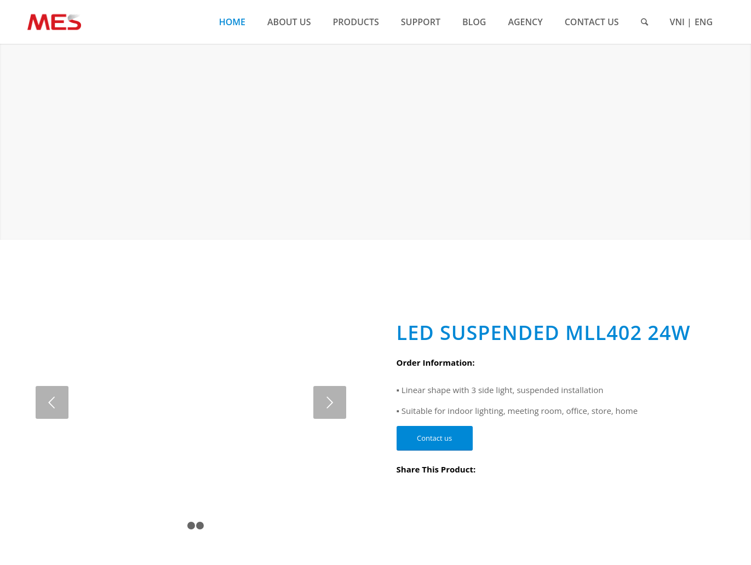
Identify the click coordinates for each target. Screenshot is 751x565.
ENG (704, 22)
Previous (52, 402)
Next (329, 402)
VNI (677, 22)
